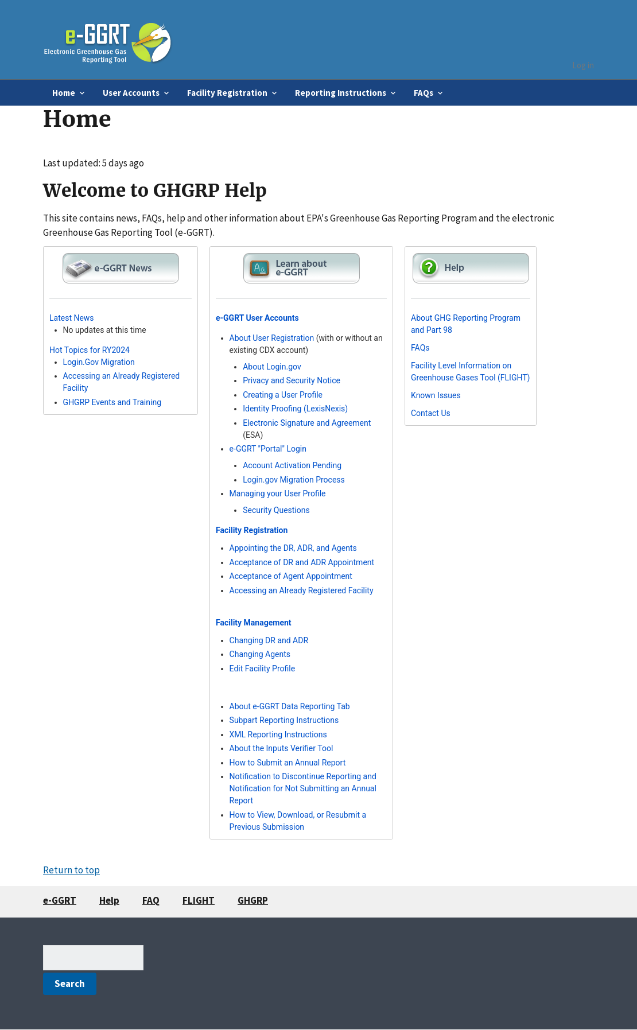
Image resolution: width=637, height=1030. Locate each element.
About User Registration (272, 338)
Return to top (71, 870)
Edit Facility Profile (263, 668)
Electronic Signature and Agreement (307, 422)
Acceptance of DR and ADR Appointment (302, 562)
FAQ (151, 900)
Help (109, 900)
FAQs (420, 347)
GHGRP (253, 900)
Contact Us (430, 413)
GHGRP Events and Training (112, 402)
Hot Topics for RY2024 (89, 350)
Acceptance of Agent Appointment (291, 576)
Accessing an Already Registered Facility (302, 590)
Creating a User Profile (283, 394)
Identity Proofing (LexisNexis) (295, 408)
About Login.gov (272, 366)
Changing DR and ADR (269, 640)
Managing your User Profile (278, 493)
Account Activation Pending (292, 465)
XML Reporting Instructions (278, 734)
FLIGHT (198, 900)
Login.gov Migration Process (294, 479)
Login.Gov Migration (99, 362)
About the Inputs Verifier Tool (281, 748)
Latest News (71, 317)
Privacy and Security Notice (291, 380)
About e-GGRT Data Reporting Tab (290, 706)
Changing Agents (260, 654)
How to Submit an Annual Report (288, 762)
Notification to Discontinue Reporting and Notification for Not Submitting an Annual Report (303, 788)
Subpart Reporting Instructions (284, 720)
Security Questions (276, 510)
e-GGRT (59, 900)
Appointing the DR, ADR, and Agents (293, 548)
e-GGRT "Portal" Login (268, 448)
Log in (583, 65)
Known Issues (436, 395)
